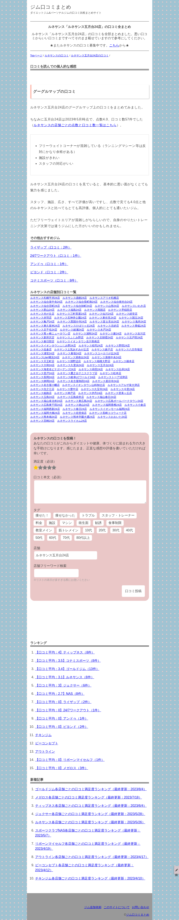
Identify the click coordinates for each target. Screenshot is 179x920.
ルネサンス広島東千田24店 (46, 404)
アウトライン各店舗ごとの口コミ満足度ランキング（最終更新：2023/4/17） (92, 857)
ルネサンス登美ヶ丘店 (118, 393)
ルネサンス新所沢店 (42, 337)
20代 (102, 530)
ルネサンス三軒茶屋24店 (71, 313)
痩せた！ (42, 515)
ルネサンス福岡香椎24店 (107, 404)
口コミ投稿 (133, 591)
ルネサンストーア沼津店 (113, 377)
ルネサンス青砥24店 (133, 325)
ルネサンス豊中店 (67, 389)
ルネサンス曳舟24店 (134, 321)
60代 (52, 537)
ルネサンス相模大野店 (97, 361)
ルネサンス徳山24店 (77, 404)
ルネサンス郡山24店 (42, 309)
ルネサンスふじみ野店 (70, 337)
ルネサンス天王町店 (42, 361)
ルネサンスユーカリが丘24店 (101, 353)
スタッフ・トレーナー (118, 515)
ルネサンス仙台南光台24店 (116, 301)
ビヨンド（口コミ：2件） (49, 272)
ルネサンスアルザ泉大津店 (124, 385)
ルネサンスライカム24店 (72, 420)
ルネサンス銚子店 (102, 349)
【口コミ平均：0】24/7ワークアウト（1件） (68, 710)
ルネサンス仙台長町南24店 (81, 301)
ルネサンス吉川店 (134, 333)
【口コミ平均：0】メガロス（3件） (61, 768)
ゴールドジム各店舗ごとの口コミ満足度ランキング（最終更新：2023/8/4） (91, 789)
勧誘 (98, 523)
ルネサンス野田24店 (118, 345)
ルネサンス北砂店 (108, 325)
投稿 (176, 870)
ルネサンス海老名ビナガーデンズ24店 (53, 369)
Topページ (36, 55)
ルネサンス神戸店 (65, 393)
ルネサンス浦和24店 (85, 333)
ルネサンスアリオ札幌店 (104, 297)
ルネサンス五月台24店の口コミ (90, 55)
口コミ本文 (48, 477)
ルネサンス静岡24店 (42, 381)
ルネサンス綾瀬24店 (72, 329)
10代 (88, 530)
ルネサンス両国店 (95, 309)
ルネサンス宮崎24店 (42, 420)
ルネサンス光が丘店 (42, 313)
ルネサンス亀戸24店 (42, 321)
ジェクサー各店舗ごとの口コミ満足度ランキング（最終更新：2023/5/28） (90, 814)
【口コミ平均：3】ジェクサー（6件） (63, 685)
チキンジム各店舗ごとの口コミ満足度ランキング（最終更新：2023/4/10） (90, 878)
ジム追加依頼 (92, 907)
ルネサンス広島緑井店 (70, 397)
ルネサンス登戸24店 (42, 373)
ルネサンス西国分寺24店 (72, 321)
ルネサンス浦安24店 (42, 353)
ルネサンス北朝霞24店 (99, 337)
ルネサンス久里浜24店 (70, 365)
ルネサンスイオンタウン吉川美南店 (78, 341)
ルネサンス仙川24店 (101, 313)
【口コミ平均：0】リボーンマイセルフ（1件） (70, 760)
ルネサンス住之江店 (42, 389)
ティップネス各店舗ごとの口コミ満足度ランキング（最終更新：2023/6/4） (91, 805)
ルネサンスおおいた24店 (112, 416)
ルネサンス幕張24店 (69, 353)
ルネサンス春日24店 (75, 409)
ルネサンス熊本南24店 (43, 416)
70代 (66, 537)
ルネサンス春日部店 (42, 341)
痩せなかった (65, 515)
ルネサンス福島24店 (69, 309)
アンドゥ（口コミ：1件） (49, 264)
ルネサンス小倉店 (135, 404)
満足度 (45, 461)
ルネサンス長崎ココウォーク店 (108, 412)
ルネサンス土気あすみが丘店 (71, 349)
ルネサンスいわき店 (134, 305)
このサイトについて (117, 907)
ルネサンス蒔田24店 (91, 369)
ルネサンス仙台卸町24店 (77, 305)
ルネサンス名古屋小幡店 (45, 385)
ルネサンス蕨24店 (110, 333)
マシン (67, 523)
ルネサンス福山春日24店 (101, 397)
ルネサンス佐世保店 (75, 412)
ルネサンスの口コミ (57, 55)
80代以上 (83, 537)
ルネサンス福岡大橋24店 (45, 412)
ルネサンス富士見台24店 (104, 321)
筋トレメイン (68, 530)
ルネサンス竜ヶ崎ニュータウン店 (50, 333)
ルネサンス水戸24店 (99, 329)
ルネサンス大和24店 (42, 365)
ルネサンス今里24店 (122, 389)
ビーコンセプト (46, 743)
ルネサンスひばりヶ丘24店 (79, 325)
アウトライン (45, 751)
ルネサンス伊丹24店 (90, 393)
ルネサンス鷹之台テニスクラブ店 (77, 373)
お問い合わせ (140, 907)
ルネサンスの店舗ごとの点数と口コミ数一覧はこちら (75, 125)
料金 (39, 523)
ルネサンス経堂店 (126, 313)
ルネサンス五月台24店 (100, 365)
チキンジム (43, 735)
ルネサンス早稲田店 (120, 309)
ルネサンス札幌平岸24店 (45, 297)
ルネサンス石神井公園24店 (70, 317)
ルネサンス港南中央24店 (106, 357)
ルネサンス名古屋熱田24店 (73, 381)
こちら (114, 45)
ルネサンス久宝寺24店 (94, 389)
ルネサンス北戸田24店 (129, 337)
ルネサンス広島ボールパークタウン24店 (119, 400)
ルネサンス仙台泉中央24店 (46, 301)
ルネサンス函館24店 (75, 297)
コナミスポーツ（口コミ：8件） (54, 280)
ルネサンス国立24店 (131, 317)
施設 (52, 523)
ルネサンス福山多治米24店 (46, 400)
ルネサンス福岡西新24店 (45, 409)
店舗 (37, 548)
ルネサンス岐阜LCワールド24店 (76, 377)
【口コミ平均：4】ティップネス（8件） (65, 652)
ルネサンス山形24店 (107, 305)
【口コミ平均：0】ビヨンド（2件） (61, 726)
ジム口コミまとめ (50, 7)
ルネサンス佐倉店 (41, 349)
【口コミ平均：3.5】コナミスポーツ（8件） (68, 660)
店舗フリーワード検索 (50, 566)
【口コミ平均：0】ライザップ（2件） (63, 702)
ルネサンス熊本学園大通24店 (77, 416)
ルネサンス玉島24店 (42, 397)
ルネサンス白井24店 (118, 369)
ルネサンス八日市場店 (129, 349)
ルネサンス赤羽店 (41, 317)
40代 (129, 530)
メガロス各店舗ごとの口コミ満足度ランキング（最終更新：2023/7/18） (88, 797)
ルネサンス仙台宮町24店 (45, 305)
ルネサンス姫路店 (41, 393)
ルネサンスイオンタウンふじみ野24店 (53, 345)
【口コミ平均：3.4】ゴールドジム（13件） (67, 669)
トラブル (88, 515)
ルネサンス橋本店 (123, 361)
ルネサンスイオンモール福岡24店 (110, 409)
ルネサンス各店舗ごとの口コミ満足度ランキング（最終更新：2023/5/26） (90, 822)
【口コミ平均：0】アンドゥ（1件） (61, 718)
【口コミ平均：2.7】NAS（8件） (60, 693)
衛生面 (83, 523)
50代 (39, 537)
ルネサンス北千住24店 (43, 329)
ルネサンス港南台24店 (75, 357)
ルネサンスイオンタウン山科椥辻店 (83, 385)
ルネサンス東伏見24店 (102, 317)
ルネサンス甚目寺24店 (105, 381)
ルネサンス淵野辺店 (69, 361)
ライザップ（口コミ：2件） (51, 247)
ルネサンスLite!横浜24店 (44, 357)
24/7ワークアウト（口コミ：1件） (55, 255)
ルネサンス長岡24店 (42, 377)
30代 (115, 530)
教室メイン (44, 530)
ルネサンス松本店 (110, 373)
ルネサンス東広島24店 (78, 400)
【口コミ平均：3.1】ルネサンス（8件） (64, 677)
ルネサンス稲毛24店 (91, 345)
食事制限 (115, 523)
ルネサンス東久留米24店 (45, 325)
